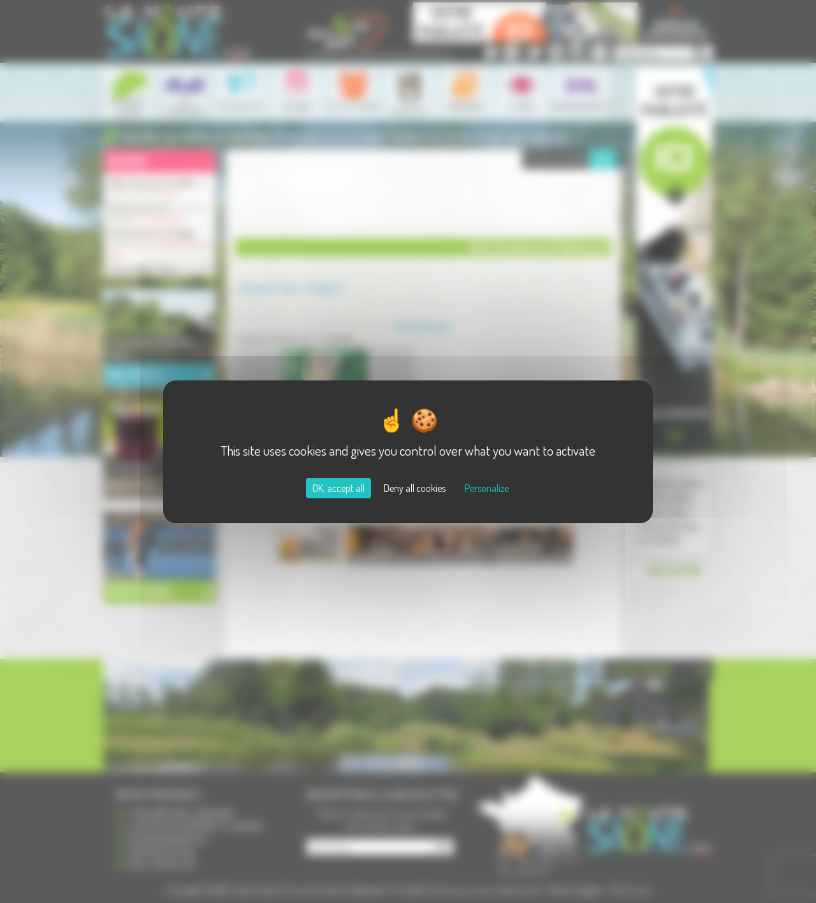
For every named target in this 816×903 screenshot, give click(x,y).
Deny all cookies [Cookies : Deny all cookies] (415, 488)
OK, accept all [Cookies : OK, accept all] (338, 488)
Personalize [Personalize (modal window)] (487, 488)
